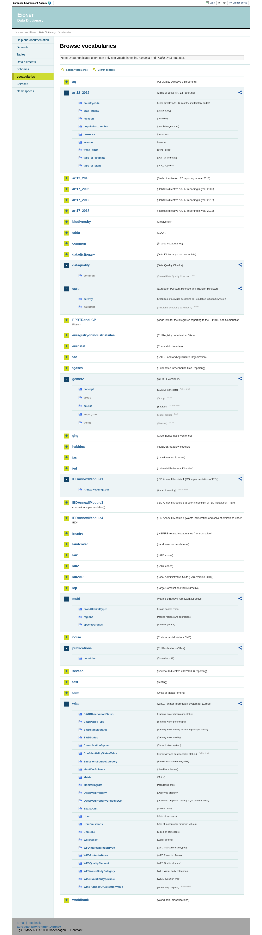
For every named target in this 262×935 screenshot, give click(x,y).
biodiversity (81, 221)
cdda (76, 232)
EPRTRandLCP (84, 320)
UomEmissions (93, 824)
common (79, 243)
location (89, 118)
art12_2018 (81, 178)
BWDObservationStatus (99, 714)
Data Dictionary (47, 32)
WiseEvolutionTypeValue (99, 879)
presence (89, 134)
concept (89, 389)
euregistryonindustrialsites (93, 335)
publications (82, 648)
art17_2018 (81, 211)
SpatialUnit (91, 808)
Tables (21, 54)
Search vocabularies (77, 70)
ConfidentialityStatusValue (100, 753)
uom (75, 693)
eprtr (76, 288)
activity (88, 299)
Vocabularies (26, 76)
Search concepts (107, 70)
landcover (80, 544)
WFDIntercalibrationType (99, 847)
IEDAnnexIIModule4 (87, 518)
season (88, 142)
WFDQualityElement (96, 863)
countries (90, 658)
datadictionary (83, 254)
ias (74, 457)
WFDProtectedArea (96, 855)
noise (76, 637)
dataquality (81, 265)
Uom (87, 816)
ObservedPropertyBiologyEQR (103, 800)
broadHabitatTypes (96, 609)
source (88, 405)
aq (74, 81)
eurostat (78, 346)
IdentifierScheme (94, 769)
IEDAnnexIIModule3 (87, 502)
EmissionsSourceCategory (100, 761)
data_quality (91, 110)
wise (76, 703)
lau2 (75, 566)
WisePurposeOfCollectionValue (103, 886)
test (75, 682)
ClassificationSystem (97, 745)
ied (74, 468)
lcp (74, 588)
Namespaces (25, 91)
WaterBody (91, 839)
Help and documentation (33, 40)
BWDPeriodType (94, 721)
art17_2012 (81, 200)
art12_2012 (81, 92)
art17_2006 (81, 189)
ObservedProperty (95, 792)
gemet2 (78, 379)
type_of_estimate (94, 157)
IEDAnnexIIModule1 (87, 479)
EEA (33, 3)
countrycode (92, 103)
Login (212, 2)
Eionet (33, 32)
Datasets (23, 47)
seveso (78, 671)
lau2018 (78, 577)
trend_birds (91, 149)
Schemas (23, 69)
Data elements (26, 62)
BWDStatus (91, 737)
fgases (77, 368)
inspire (77, 533)
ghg (75, 435)
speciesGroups (93, 624)
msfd (76, 598)
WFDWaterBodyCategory (99, 871)
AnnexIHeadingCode (97, 489)
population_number (96, 126)
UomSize (89, 832)
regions (88, 617)
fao (74, 357)
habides (78, 446)
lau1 (75, 555)
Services (22, 84)
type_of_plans (93, 165)
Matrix (88, 777)
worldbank (80, 900)
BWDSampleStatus (96, 729)
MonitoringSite (93, 784)
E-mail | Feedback (29, 922)
